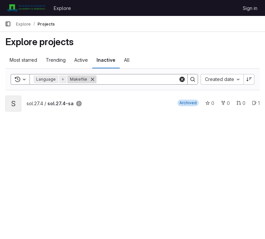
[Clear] (182, 79)
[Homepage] (26, 8)
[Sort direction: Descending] (249, 79)
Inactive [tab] (106, 60)
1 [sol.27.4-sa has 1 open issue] (256, 103)
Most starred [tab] (23, 60)
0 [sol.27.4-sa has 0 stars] (209, 103)
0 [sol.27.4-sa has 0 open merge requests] (240, 103)
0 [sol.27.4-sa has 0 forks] (225, 103)
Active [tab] (81, 60)
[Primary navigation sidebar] (8, 24)
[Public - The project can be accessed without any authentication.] (79, 103)
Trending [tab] (56, 60)
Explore (62, 8)
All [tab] (127, 60)
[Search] (137, 79)
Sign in (250, 8)
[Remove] (93, 79)
